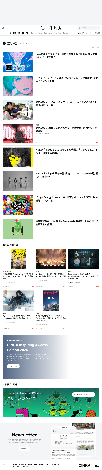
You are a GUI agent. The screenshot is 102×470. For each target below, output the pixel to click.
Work (14, 469)
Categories (48, 35)
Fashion (27, 469)
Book (46, 466)
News (40, 35)
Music (15, 466)
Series (73, 35)
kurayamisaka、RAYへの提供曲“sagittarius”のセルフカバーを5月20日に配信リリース (83, 278)
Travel (20, 469)
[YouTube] (23, 35)
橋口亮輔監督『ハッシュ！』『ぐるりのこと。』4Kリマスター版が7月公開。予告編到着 (18, 278)
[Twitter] (10, 35)
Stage (41, 466)
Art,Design (22, 466)
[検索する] (76, 29)
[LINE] (27, 35)
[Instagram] (14, 35)
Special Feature (82, 35)
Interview (57, 35)
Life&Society (54, 466)
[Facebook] (19, 35)
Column (66, 35)
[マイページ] (7, 29)
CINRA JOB (96, 35)
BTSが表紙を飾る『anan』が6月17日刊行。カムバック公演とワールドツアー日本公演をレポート (51, 320)
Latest (33, 35)
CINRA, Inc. (89, 467)
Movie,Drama (32, 466)
